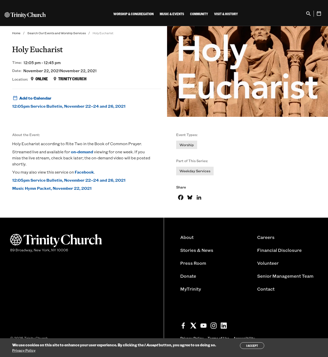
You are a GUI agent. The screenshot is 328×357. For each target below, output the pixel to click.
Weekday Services (194, 170)
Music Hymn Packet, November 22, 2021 (52, 188)
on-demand (82, 151)
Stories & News (196, 250)
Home (16, 33)
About (187, 237)
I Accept (252, 346)
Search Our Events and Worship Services (56, 33)
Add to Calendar (31, 98)
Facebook (84, 172)
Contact (266, 289)
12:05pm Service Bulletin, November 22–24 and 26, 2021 (69, 106)
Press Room (193, 263)
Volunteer (268, 263)
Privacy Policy (23, 350)
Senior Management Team (285, 276)
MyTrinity (190, 289)
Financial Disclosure (279, 250)
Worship (186, 144)
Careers (266, 237)
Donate (188, 276)
